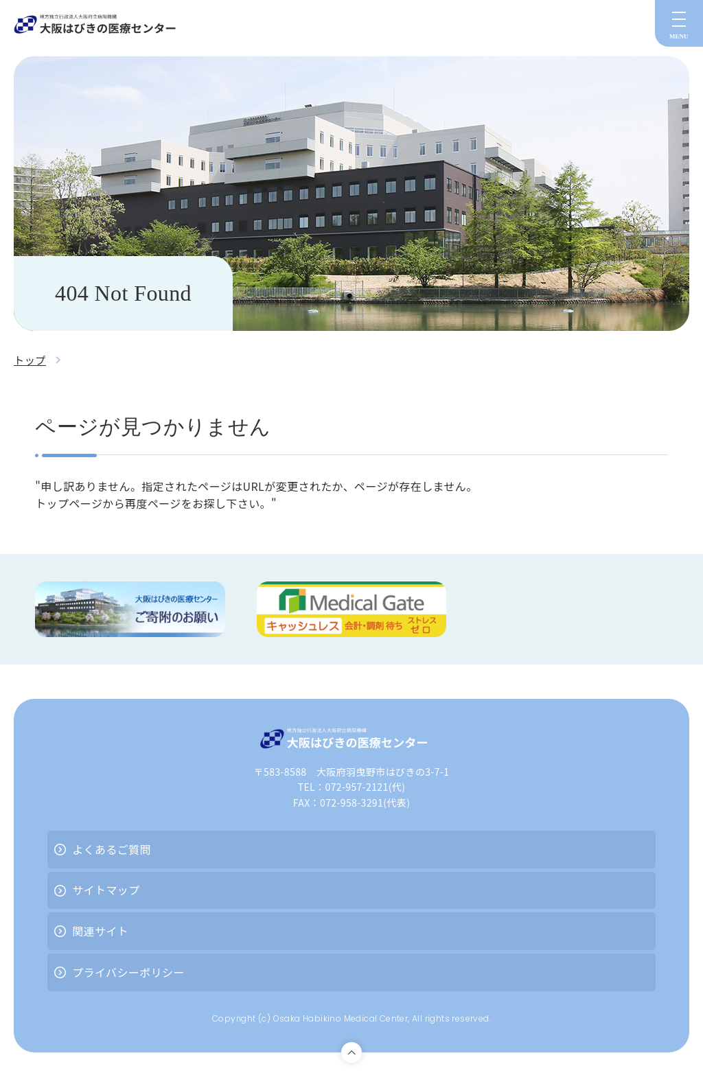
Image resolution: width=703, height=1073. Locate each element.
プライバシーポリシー (128, 972)
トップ (30, 359)
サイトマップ (105, 889)
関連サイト (100, 931)
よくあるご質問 (111, 849)
